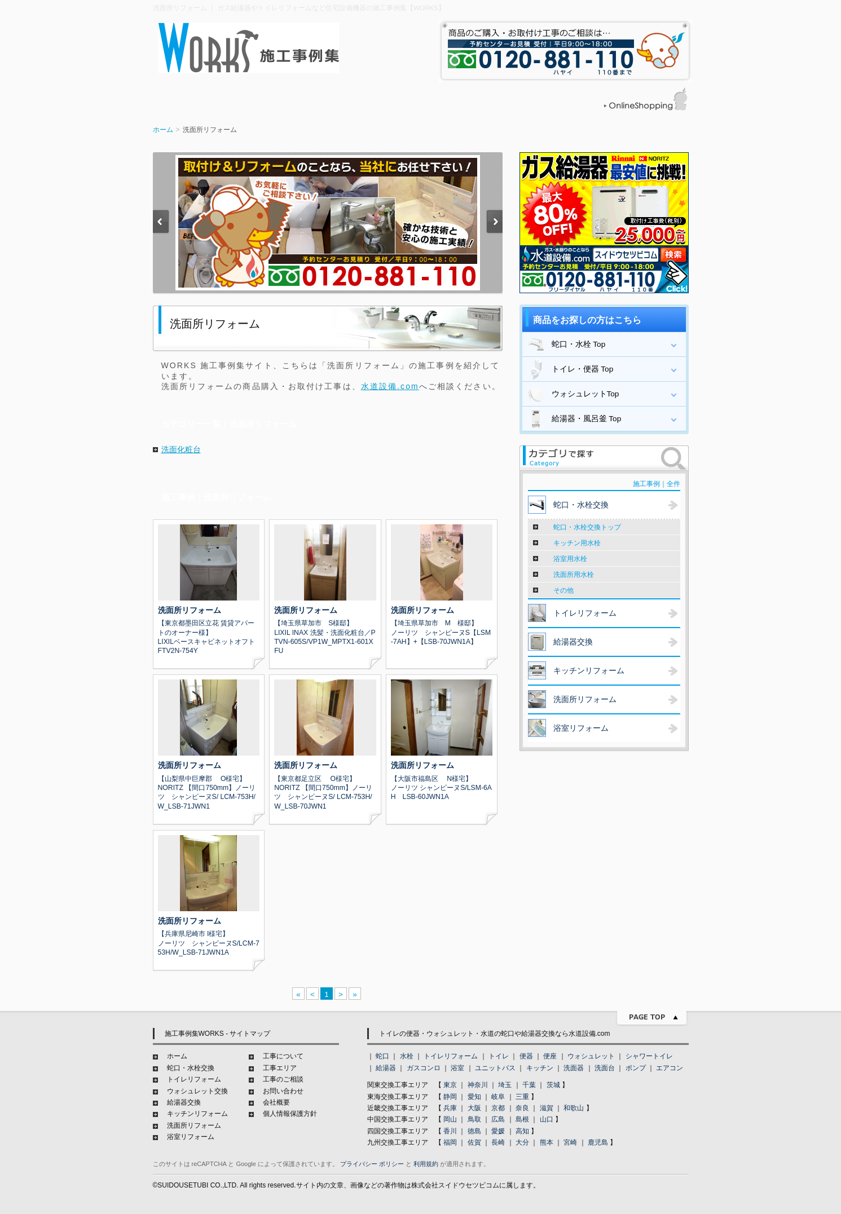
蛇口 (382, 1056)
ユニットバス (495, 1068)
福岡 (450, 1142)
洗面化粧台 (181, 449)
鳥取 (474, 1119)
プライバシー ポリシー (372, 1163)
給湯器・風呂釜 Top (573, 419)
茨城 (553, 1085)
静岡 (450, 1097)
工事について (283, 1056)
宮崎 (570, 1142)
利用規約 (425, 1163)
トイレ (498, 1056)
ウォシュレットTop (572, 394)
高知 (522, 1131)
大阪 (474, 1108)
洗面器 (573, 1068)
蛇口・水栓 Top (565, 344)
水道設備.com (390, 386)
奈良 (522, 1108)
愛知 (474, 1097)
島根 (522, 1119)
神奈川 (478, 1085)
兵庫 (450, 1108)
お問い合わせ (283, 1091)
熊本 (546, 1142)
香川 (450, 1131)
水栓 (406, 1056)
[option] (327, 222)
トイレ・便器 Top (569, 369)
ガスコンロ (424, 1068)
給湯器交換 (184, 1102)
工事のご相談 (283, 1079)
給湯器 (386, 1068)
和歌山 (573, 1108)
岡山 (450, 1119)
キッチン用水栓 (577, 543)
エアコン (669, 1068)
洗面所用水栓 (573, 574)
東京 (450, 1085)
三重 (522, 1097)
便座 (550, 1056)
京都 (498, 1108)
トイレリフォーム (194, 1079)
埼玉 (505, 1085)
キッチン (539, 1068)
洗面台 (605, 1068)
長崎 (498, 1142)
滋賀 (546, 1108)
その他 (563, 590)
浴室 (457, 1068)
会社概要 (276, 1102)
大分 (522, 1142)
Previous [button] (161, 223)
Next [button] (494, 223)
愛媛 (498, 1131)
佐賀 (474, 1142)
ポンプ (636, 1068)
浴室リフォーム (190, 1137)
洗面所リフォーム (194, 1125)
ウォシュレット (591, 1056)
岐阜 (498, 1097)
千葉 (529, 1085)
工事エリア (280, 1068)
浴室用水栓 (570, 558)
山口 (546, 1119)
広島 (498, 1119)
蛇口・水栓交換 (190, 1068)
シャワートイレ (649, 1056)
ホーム (163, 130)
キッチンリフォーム (197, 1114)
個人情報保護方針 (290, 1114)
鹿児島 (598, 1142)
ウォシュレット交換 (197, 1091)
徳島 (474, 1131)
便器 (526, 1056)
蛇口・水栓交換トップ (587, 527)
